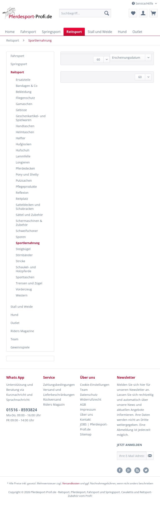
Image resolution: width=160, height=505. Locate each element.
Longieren (23, 162)
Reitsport (17, 72)
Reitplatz (22, 199)
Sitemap (85, 434)
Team (14, 339)
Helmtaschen (25, 132)
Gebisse (21, 110)
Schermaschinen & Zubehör (29, 223)
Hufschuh (22, 150)
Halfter (20, 138)
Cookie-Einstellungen (94, 385)
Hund (14, 315)
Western (22, 295)
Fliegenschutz (25, 98)
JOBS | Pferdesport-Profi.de (94, 426)
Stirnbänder (24, 255)
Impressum (88, 409)
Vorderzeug (24, 289)
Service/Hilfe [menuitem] (143, 3)
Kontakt (85, 419)
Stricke (20, 261)
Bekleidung (23, 92)
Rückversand (52, 399)
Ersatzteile (23, 80)
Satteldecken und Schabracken (28, 207)
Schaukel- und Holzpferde (26, 269)
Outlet (15, 323)
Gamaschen (24, 104)
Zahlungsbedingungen (59, 385)
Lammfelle (23, 156)
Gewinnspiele (20, 347)
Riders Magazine (22, 331)
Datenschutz (89, 395)
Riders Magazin (54, 404)
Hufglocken (23, 144)
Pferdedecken (25, 168)
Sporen (21, 237)
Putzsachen (24, 180)
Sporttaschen (25, 277)
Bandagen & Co (26, 86)
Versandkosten (71, 483)
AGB (83, 404)
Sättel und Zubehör (29, 215)
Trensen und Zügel (29, 283)
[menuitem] (85, 15)
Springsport (19, 64)
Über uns (86, 414)
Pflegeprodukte (26, 187)
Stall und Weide (22, 307)
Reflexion (22, 193)
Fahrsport (17, 56)
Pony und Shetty (27, 174)
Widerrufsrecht (90, 399)
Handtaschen (25, 126)
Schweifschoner (27, 231)
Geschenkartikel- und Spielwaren (31, 118)
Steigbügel (23, 249)
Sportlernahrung (28, 243)
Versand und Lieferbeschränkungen (59, 392)
